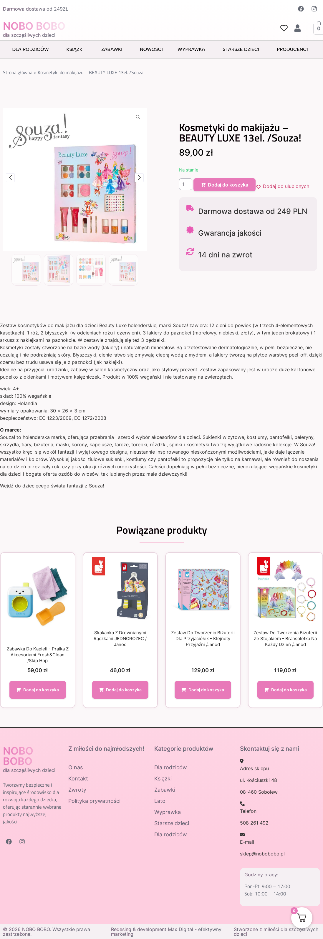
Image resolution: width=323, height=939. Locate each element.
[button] (282, 186)
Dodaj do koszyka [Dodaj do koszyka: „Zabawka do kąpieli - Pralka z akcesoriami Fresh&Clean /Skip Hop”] (41, 689)
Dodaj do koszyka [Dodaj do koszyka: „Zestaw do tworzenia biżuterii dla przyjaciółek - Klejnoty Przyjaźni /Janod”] (206, 689)
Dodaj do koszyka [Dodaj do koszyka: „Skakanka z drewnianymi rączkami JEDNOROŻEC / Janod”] (124, 689)
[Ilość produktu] (185, 184)
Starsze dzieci (242, 49)
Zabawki (113, 49)
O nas (75, 767)
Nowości (151, 49)
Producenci (294, 49)
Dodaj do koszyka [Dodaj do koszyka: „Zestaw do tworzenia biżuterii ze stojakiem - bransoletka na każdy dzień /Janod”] (289, 689)
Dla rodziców (32, 49)
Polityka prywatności (94, 801)
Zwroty (77, 790)
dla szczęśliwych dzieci (29, 35)
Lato (159, 801)
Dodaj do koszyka (224, 185)
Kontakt (78, 778)
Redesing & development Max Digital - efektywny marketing (166, 931)
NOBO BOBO (34, 26)
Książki (77, 49)
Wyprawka (193, 49)
